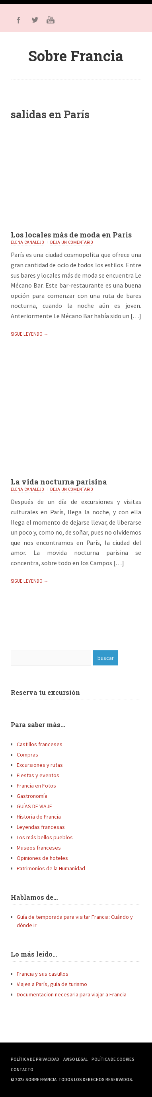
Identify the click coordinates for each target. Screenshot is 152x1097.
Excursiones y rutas (40, 764)
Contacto (22, 1069)
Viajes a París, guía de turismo (52, 984)
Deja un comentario (71, 242)
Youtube (50, 20)
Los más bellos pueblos (45, 837)
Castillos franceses (39, 744)
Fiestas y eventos (38, 775)
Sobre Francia (75, 55)
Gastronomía (32, 795)
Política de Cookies (113, 1059)
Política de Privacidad (35, 1059)
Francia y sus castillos (42, 973)
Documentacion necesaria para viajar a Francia (72, 994)
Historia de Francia (39, 816)
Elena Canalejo (27, 242)
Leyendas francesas (41, 827)
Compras (27, 754)
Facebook (19, 20)
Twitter (35, 20)
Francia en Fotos (36, 785)
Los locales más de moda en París (71, 234)
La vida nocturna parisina (59, 481)
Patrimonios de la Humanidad (51, 868)
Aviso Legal (75, 1059)
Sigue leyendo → (30, 334)
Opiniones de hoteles (42, 858)
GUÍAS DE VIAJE (34, 806)
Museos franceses (39, 847)
